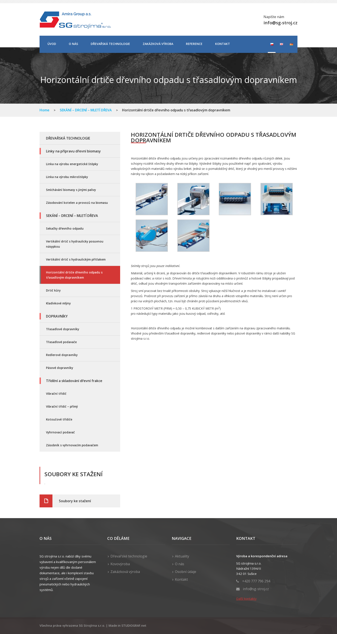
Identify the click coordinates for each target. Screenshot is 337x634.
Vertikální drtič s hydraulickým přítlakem (76, 259)
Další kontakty (246, 598)
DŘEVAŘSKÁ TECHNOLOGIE (110, 44)
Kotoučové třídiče (59, 419)
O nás (73, 44)
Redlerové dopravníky (62, 355)
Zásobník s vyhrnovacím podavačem (72, 445)
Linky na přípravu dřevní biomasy (73, 151)
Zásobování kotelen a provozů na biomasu (77, 203)
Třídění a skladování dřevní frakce (74, 380)
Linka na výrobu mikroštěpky (67, 177)
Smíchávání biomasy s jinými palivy (71, 190)
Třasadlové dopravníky (62, 329)
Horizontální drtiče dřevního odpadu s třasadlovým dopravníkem (74, 274)
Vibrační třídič (56, 393)
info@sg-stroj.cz (256, 588)
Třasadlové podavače (61, 342)
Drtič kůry (53, 290)
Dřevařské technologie (128, 556)
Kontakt (222, 44)
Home (44, 110)
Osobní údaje (185, 571)
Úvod (51, 44)
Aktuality (182, 556)
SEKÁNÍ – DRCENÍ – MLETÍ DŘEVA (86, 110)
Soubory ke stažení (75, 501)
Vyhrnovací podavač (60, 432)
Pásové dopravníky (59, 368)
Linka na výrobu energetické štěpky (72, 164)
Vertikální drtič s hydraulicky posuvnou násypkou (74, 244)
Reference (194, 44)
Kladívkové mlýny (58, 303)
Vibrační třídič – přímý (62, 406)
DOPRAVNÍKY (57, 316)
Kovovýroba (120, 564)
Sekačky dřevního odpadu (65, 228)
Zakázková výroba (158, 44)
